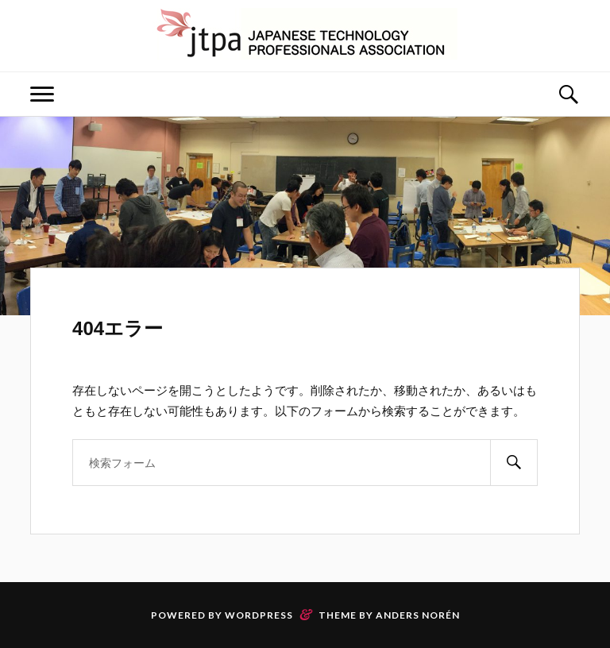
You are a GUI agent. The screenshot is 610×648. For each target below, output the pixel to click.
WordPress (259, 615)
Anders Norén (418, 615)
